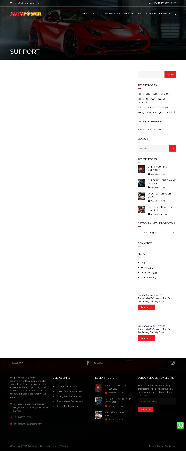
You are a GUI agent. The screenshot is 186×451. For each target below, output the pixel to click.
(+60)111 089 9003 (159, 3)
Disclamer (170, 446)
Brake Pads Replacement (68, 391)
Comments (149, 272)
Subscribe (146, 409)
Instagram (133, 363)
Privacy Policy (156, 446)
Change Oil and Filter (65, 386)
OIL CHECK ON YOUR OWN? (153, 107)
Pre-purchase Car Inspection (69, 401)
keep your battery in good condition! (156, 112)
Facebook (50, 363)
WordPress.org (148, 277)
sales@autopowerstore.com (26, 3)
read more (146, 307)
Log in (144, 262)
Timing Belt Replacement (68, 396)
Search (170, 74)
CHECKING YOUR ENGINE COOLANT (152, 101)
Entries (147, 267)
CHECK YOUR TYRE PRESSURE (154, 94)
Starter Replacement (65, 406)
